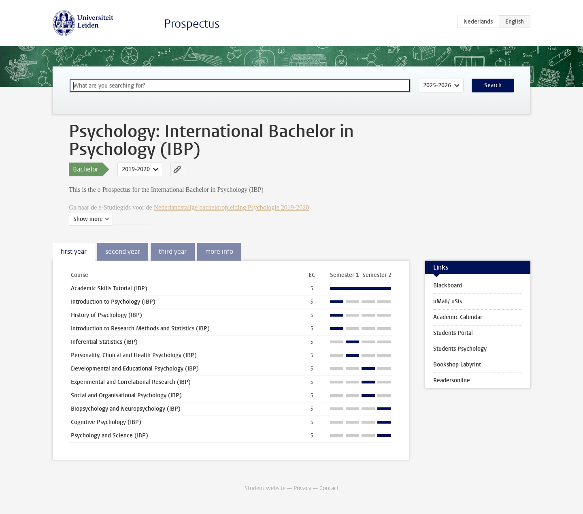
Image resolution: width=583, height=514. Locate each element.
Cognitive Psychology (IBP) (106, 422)
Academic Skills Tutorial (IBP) (109, 288)
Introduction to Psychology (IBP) (113, 302)
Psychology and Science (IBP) (109, 435)
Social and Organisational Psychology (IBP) (126, 395)
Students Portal (453, 333)
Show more (88, 219)
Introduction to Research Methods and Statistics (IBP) (140, 328)
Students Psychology (460, 349)
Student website (265, 488)
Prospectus (192, 23)
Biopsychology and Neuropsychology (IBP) (126, 409)
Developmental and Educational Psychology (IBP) (135, 369)
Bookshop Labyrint (457, 364)
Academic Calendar (457, 317)
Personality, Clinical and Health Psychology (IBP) (134, 355)
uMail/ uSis (447, 301)
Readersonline (451, 380)
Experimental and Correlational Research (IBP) (131, 382)
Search (493, 85)
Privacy (302, 488)
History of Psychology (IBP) (106, 315)
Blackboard (447, 285)
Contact (329, 488)
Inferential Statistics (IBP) (104, 342)
